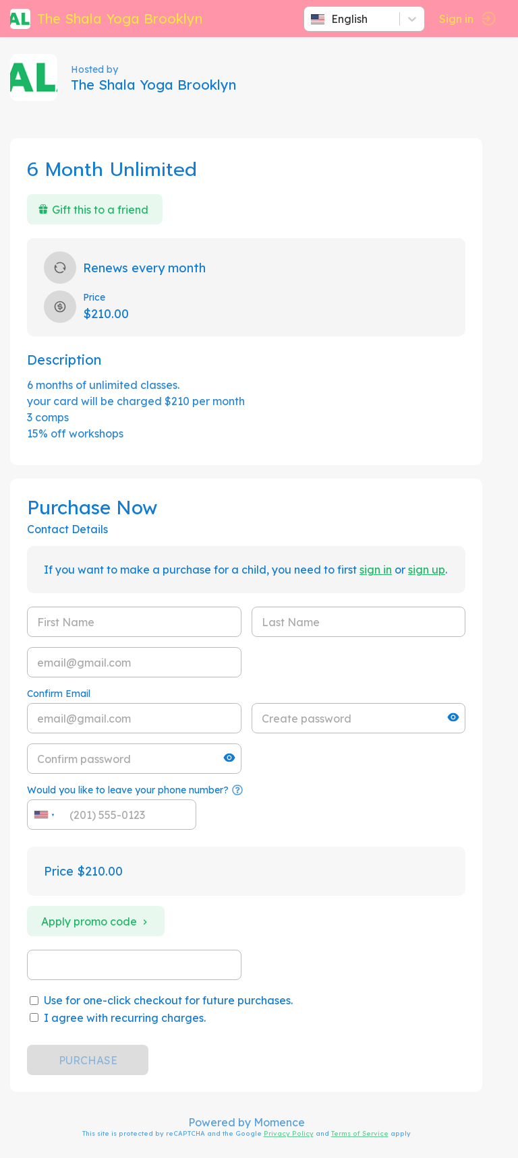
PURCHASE (88, 1060)
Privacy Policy (289, 1133)
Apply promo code (95, 921)
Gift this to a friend (93, 209)
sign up (426, 569)
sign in (375, 569)
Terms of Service (359, 1133)
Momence (279, 1122)
